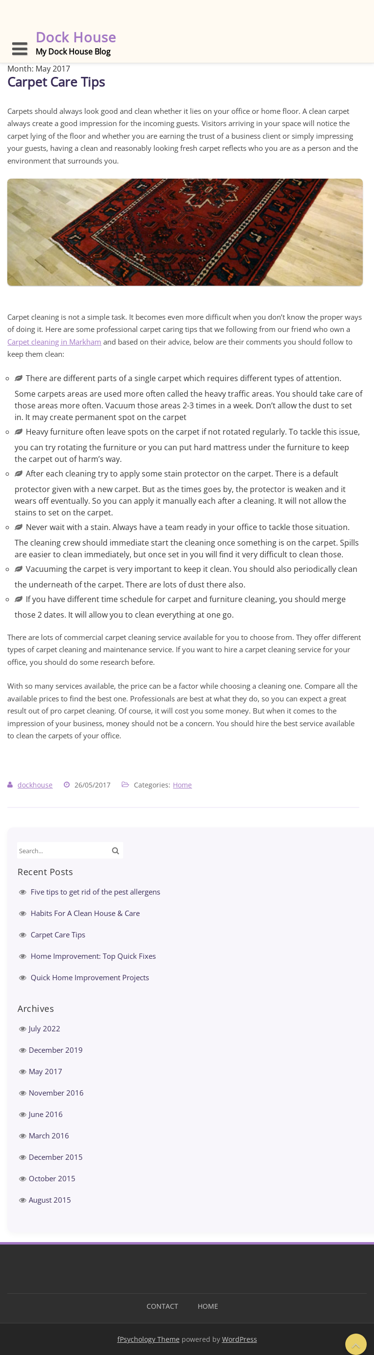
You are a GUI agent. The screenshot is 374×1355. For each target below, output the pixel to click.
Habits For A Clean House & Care (85, 913)
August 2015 (50, 1200)
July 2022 (44, 1028)
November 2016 (56, 1093)
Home (182, 784)
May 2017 (45, 1071)
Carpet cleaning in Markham (54, 342)
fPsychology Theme (148, 1339)
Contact (162, 1306)
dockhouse (35, 784)
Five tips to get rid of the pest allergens (95, 892)
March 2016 (49, 1135)
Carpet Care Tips (56, 82)
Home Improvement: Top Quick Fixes (93, 956)
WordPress (239, 1339)
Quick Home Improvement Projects (90, 977)
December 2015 (56, 1157)
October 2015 (52, 1178)
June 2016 (46, 1114)
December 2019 (56, 1050)
